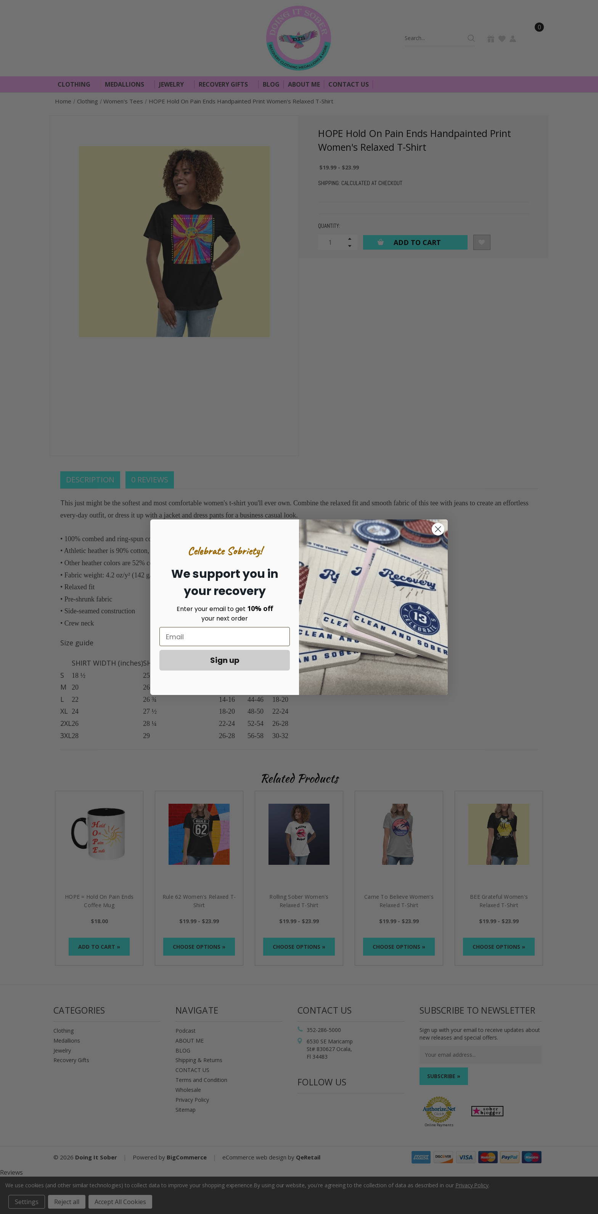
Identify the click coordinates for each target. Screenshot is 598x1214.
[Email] (224, 636)
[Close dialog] (438, 529)
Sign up (225, 660)
